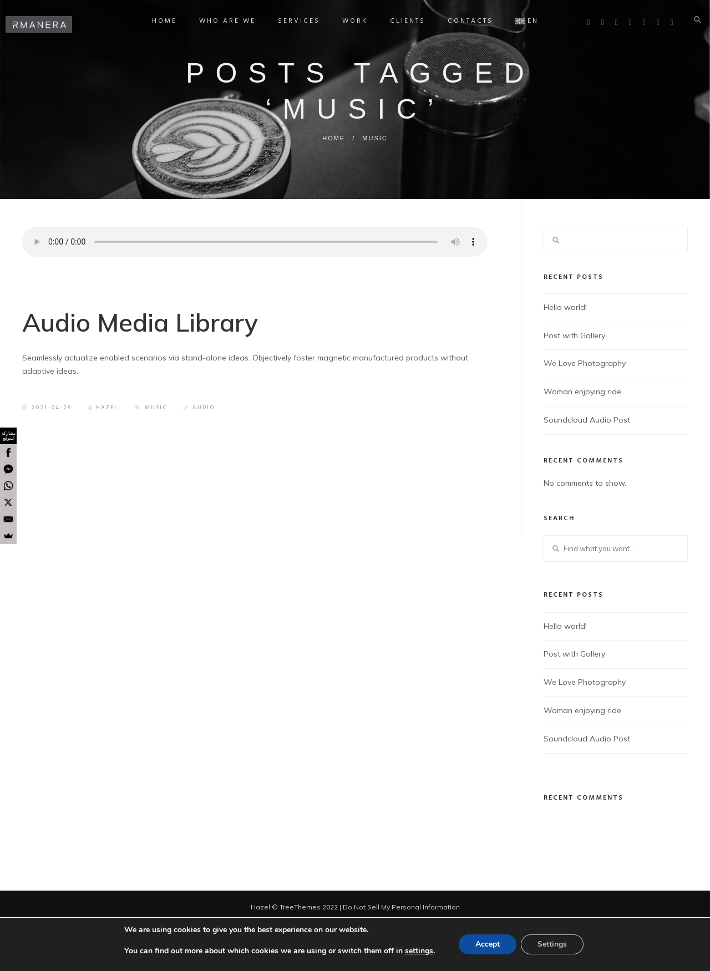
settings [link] (419, 950)
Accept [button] (487, 944)
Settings (552, 944)
